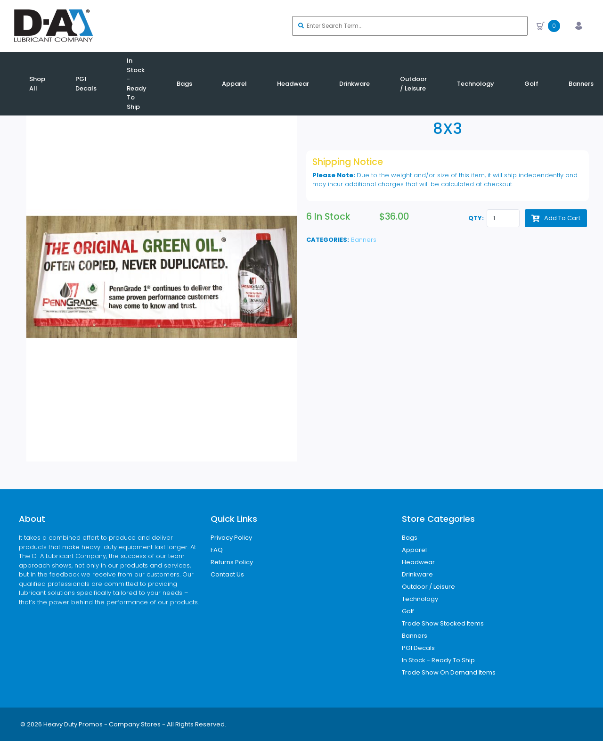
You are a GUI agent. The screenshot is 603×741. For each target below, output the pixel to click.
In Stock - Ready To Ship (438, 660)
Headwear (418, 562)
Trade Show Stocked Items (443, 623)
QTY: (476, 218)
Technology (420, 598)
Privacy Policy (231, 537)
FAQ (217, 549)
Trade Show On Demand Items (449, 672)
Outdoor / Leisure (428, 586)
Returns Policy (232, 562)
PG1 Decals (418, 647)
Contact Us (227, 574)
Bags (409, 537)
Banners (363, 239)
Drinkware (417, 574)
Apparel (414, 549)
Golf (408, 611)
